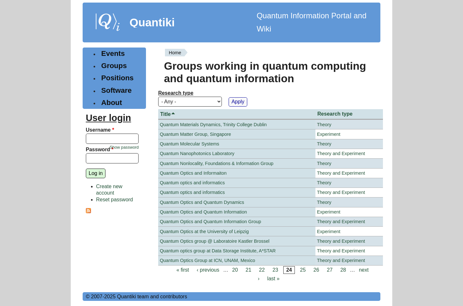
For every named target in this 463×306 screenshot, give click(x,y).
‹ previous (208, 270)
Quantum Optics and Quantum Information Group (210, 221)
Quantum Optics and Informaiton (193, 173)
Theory (324, 124)
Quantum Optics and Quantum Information (203, 211)
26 (316, 270)
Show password (124, 147)
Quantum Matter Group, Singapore (195, 134)
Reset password (114, 199)
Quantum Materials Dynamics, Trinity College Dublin (213, 124)
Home (175, 52)
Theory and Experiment (341, 153)
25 (303, 270)
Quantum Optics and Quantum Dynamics (202, 202)
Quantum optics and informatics (192, 182)
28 (343, 270)
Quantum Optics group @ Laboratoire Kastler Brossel (214, 241)
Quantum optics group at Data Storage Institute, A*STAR (218, 250)
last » (273, 278)
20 (235, 270)
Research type (175, 93)
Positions (117, 78)
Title (168, 114)
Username (100, 130)
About (111, 103)
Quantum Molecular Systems (189, 143)
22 (262, 270)
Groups (114, 66)
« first (183, 270)
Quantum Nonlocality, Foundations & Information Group (216, 163)
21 (248, 270)
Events (113, 53)
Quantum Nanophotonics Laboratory (197, 153)
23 (275, 270)
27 (330, 270)
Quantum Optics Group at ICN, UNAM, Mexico (207, 260)
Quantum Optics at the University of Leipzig (204, 231)
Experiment (328, 134)
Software (116, 90)
